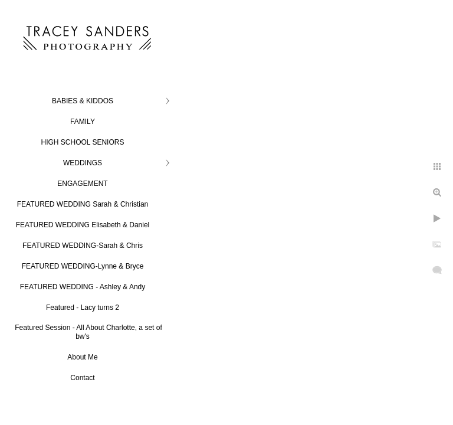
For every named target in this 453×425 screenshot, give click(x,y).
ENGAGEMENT (82, 183)
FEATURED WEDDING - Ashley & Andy (83, 287)
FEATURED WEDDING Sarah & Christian (83, 204)
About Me (82, 357)
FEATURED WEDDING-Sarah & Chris (82, 245)
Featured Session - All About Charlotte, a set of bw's (88, 332)
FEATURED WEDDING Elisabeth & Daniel (83, 225)
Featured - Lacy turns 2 (82, 307)
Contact (82, 378)
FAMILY (82, 121)
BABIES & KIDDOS (82, 101)
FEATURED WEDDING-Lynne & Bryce (83, 266)
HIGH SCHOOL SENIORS (82, 142)
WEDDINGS (82, 163)
